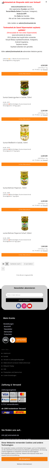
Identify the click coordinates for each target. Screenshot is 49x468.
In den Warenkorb (24, 74)
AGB (4, 369)
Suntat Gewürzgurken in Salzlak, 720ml (17, 97)
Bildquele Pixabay (8, 366)
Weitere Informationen (24, 464)
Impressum (6, 353)
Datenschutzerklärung (12, 455)
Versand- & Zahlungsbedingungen (13, 359)
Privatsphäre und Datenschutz (12, 372)
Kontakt (5, 356)
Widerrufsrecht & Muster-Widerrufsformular (16, 363)
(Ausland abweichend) (23, 59)
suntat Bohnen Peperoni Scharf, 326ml (17, 233)
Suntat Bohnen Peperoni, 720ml (14, 188)
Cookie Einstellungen (9, 375)
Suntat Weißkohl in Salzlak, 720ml (15, 143)
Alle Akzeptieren (24, 459)
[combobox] (15, 264)
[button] (3, 264)
